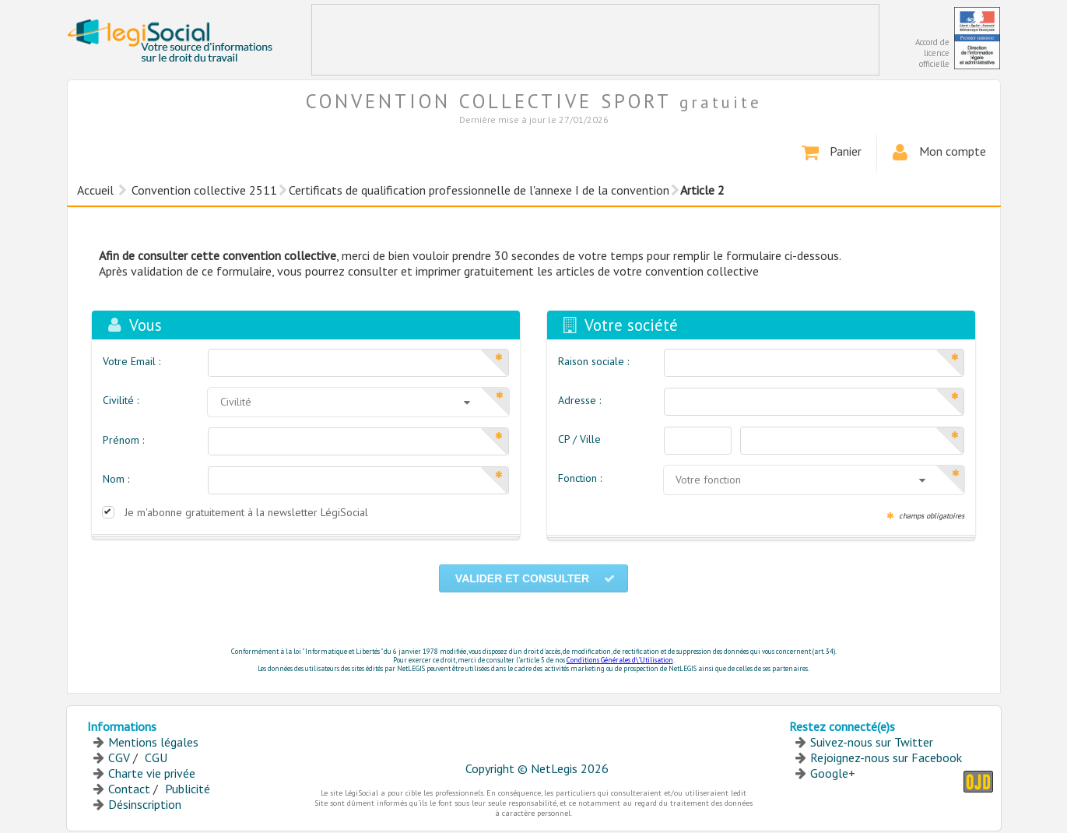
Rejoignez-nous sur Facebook (886, 757)
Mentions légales (153, 742)
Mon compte (937, 152)
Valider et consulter (535, 578)
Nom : (116, 479)
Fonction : (580, 478)
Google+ (832, 773)
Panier (830, 152)
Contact (129, 788)
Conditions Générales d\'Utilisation (620, 660)
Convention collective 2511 (204, 190)
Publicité (187, 788)
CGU (156, 757)
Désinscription (144, 804)
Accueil (95, 190)
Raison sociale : (593, 361)
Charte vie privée (151, 773)
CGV (119, 757)
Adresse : (579, 400)
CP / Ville (579, 439)
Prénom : (123, 440)
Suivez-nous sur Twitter (871, 742)
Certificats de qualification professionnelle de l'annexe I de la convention (479, 190)
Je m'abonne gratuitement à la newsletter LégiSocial (246, 512)
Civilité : (121, 400)
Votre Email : (131, 361)
